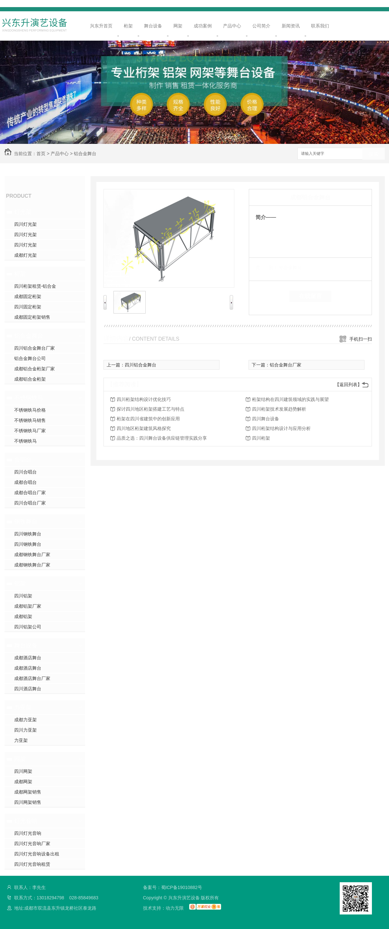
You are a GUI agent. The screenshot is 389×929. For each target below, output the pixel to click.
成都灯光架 (25, 255)
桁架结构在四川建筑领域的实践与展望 (290, 399)
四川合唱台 (25, 471)
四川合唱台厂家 (30, 502)
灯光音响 (25, 821)
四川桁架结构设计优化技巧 (144, 399)
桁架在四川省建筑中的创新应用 (148, 418)
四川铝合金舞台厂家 (34, 348)
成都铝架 (23, 616)
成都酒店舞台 (27, 657)
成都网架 (23, 781)
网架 (177, 25)
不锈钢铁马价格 (30, 410)
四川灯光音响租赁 (32, 864)
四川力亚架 (25, 730)
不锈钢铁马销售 (30, 420)
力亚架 (23, 707)
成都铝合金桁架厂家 (34, 368)
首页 (40, 153)
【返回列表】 (348, 384)
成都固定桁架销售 (32, 317)
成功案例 (203, 25)
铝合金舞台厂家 (285, 364)
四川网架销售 (27, 802)
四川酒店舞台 (27, 688)
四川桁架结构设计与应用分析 (281, 428)
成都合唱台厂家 (30, 492)
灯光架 (23, 212)
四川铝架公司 (27, 626)
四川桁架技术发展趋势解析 (279, 409)
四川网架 (23, 771)
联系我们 (320, 25)
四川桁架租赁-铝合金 (35, 286)
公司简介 (261, 25)
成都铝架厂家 (27, 606)
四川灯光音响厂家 (32, 843)
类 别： (267, 267)
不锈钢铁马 (28, 398)
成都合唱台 (25, 482)
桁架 (128, 25)
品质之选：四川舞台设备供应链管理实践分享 (162, 438)
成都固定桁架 (27, 296)
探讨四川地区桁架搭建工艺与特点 (150, 409)
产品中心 (232, 25)
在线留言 (310, 296)
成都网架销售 (27, 791)
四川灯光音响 (27, 833)
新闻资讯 (291, 25)
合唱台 (23, 459)
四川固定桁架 (27, 306)
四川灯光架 (25, 224)
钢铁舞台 (25, 521)
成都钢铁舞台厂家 (32, 554)
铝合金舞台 (85, 153)
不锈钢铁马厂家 (30, 430)
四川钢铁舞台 (27, 533)
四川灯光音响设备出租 (36, 853)
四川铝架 (23, 595)
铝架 (20, 583)
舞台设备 (153, 25)
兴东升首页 (101, 25)
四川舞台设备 (265, 418)
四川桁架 (261, 438)
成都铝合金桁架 (30, 379)
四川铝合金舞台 (140, 364)
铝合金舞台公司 (30, 358)
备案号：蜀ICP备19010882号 (172, 887)
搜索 (373, 154)
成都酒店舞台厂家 (32, 678)
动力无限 (175, 908)
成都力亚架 (25, 719)
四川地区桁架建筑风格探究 (144, 428)
